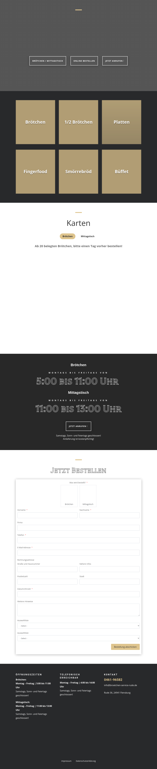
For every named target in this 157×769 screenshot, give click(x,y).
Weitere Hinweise (25, 601)
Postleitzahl (22, 576)
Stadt (82, 576)
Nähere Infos (85, 564)
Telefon (20, 535)
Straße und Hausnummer (28, 564)
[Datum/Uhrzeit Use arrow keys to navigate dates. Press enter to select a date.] (78, 594)
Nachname (84, 510)
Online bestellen (84, 61)
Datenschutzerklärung (86, 761)
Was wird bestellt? (78, 482)
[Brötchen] (69, 493)
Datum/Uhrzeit (24, 589)
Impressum (66, 761)
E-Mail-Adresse (24, 547)
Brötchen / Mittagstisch (47, 61)
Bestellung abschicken (125, 646)
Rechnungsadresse (25, 560)
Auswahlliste (23, 620)
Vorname (21, 510)
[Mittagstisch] (88, 493)
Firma (19, 522)
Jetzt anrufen (114, 61)
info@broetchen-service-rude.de (120, 685)
